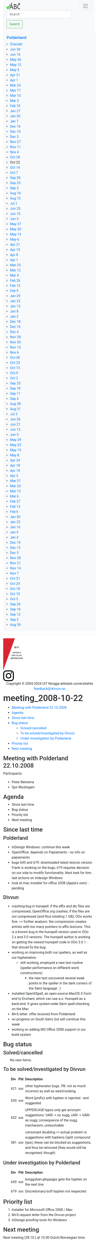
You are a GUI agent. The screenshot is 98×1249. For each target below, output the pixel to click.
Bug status (20, 723)
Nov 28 (15, 337)
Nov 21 (15, 563)
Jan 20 (15, 116)
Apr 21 (15, 75)
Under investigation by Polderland (45, 738)
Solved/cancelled (33, 728)
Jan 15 (15, 306)
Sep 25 (15, 383)
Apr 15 (15, 250)
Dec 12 (15, 548)
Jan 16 (15, 527)
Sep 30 (15, 178)
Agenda (17, 713)
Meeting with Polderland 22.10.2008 (39, 708)
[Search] (39, 14)
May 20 (15, 229)
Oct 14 (15, 167)
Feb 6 (14, 512)
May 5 (14, 70)
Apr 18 (15, 465)
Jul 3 (14, 414)
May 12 (15, 65)
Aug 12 (15, 198)
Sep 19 (15, 609)
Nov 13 (15, 347)
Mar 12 (15, 270)
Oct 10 (15, 594)
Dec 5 (14, 553)
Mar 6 (14, 496)
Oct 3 (14, 599)
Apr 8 (14, 255)
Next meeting (22, 749)
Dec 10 (15, 132)
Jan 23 (15, 522)
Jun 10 (15, 214)
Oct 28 (15, 157)
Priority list (20, 743)
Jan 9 (14, 532)
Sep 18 (15, 388)
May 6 (14, 239)
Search (14, 24)
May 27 (15, 224)
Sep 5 (14, 620)
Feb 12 (15, 286)
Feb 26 (15, 280)
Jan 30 (15, 517)
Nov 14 (15, 568)
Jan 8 (14, 311)
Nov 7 (14, 573)
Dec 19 (15, 542)
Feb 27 (15, 501)
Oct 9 (14, 373)
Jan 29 (15, 296)
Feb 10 (15, 106)
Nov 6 (14, 352)
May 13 (15, 234)
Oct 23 (15, 363)
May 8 (14, 455)
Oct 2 (14, 378)
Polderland (16, 37)
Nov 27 (15, 142)
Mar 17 (15, 90)
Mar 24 (15, 85)
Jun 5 (14, 435)
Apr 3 (14, 476)
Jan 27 (15, 111)
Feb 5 (14, 291)
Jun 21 (15, 424)
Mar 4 (14, 275)
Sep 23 (15, 183)
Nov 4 (14, 152)
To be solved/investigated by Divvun (47, 733)
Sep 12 (15, 614)
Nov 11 (15, 147)
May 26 (15, 60)
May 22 (15, 445)
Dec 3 (14, 137)
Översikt (16, 44)
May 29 (15, 440)
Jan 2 (14, 316)
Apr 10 (15, 471)
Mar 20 (15, 486)
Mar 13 (15, 491)
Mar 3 (14, 101)
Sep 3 (14, 188)
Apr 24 (15, 460)
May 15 (15, 450)
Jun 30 (15, 49)
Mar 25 (15, 265)
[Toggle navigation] (85, 6)
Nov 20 (15, 342)
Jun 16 (15, 54)
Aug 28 (15, 404)
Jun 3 (14, 219)
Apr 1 (14, 80)
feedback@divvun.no (49, 689)
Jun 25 (15, 209)
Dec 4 (14, 332)
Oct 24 (15, 584)
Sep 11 (15, 394)
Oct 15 (15, 368)
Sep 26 (15, 604)
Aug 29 (15, 625)
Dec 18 (15, 322)
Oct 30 (15, 358)
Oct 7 (14, 173)
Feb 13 (15, 507)
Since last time (23, 718)
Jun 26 (15, 419)
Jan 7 (14, 121)
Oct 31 (15, 578)
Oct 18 (15, 589)
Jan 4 (14, 537)
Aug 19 (15, 193)
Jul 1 (14, 203)
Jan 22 (15, 301)
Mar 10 (15, 96)
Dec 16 (15, 126)
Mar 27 (15, 481)
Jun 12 (15, 429)
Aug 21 (15, 409)
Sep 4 (14, 399)
